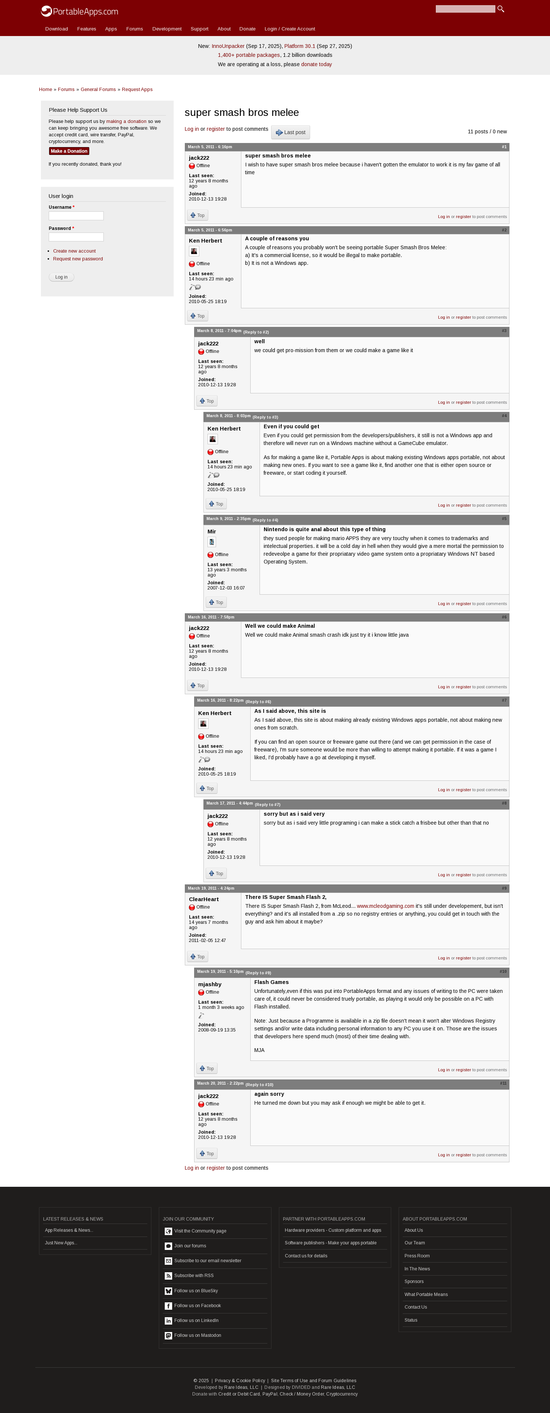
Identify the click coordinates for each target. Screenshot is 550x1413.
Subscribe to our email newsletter (203, 1261)
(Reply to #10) (259, 1084)
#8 (504, 803)
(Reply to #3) (265, 417)
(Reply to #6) (258, 701)
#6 (504, 617)
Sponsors (414, 1281)
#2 (504, 230)
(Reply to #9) (258, 973)
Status (411, 1320)
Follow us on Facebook (193, 1306)
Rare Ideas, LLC (241, 1387)
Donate (247, 29)
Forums (134, 29)
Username (61, 207)
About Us (414, 1230)
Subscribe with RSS (189, 1276)
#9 (504, 888)
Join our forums (185, 1246)
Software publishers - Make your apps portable (331, 1242)
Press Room (417, 1255)
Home (45, 89)
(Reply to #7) (267, 804)
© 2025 (201, 1380)
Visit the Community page (195, 1231)
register (216, 129)
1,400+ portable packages (249, 55)
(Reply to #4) (265, 520)
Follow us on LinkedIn (192, 1321)
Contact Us (416, 1307)
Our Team (415, 1242)
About (224, 29)
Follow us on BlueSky (191, 1291)
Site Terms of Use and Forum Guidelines (314, 1380)
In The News (417, 1268)
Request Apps (137, 89)
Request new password (78, 259)
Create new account (74, 251)
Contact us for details (306, 1255)
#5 (504, 518)
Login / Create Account (290, 29)
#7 (504, 700)
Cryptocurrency (342, 1394)
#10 (503, 971)
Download (56, 29)
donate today (316, 64)
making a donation (126, 121)
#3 (504, 330)
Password (61, 228)
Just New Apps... (61, 1242)
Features (86, 29)
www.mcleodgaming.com (385, 906)
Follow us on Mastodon (193, 1335)
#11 (503, 1083)
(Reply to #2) (256, 332)
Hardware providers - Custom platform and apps (333, 1230)
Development (166, 29)
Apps (111, 29)
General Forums (98, 89)
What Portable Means (426, 1294)
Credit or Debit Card (239, 1394)
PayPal (270, 1394)
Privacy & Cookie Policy (240, 1380)
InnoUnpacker (228, 46)
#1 (504, 146)
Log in (192, 129)
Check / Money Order (302, 1394)
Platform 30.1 (299, 46)
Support (199, 29)
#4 (504, 415)
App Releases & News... (69, 1230)
